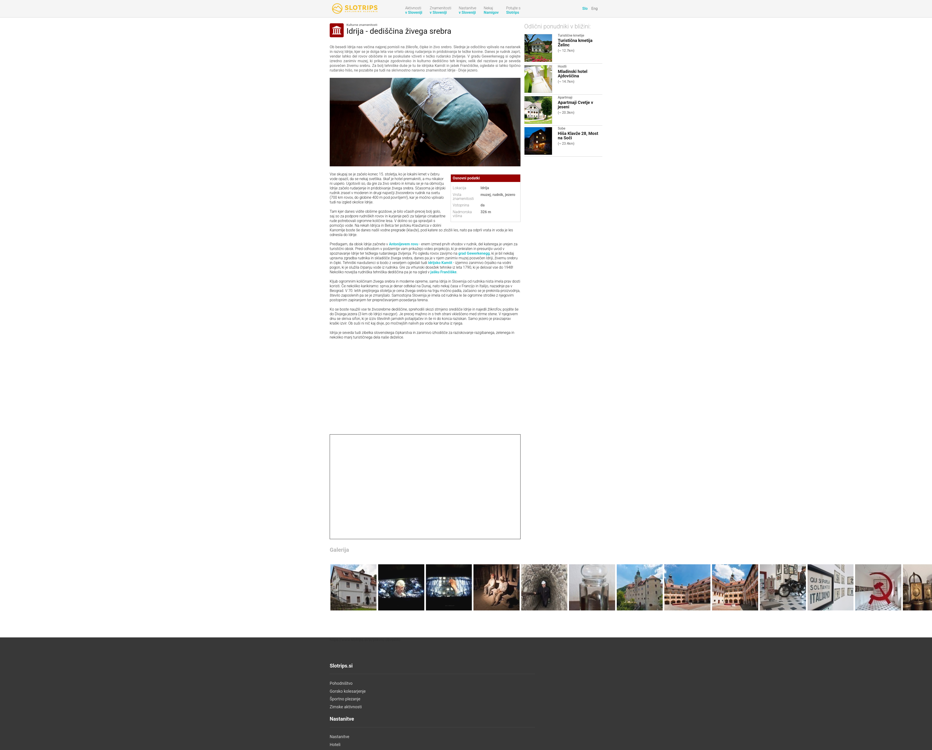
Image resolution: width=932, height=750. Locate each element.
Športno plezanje (345, 699)
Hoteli (426, 691)
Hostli (562, 66)
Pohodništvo (341, 683)
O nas (516, 683)
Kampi (426, 714)
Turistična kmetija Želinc (575, 42)
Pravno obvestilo (526, 691)
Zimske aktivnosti (346, 707)
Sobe (561, 128)
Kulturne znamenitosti (361, 25)
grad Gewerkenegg (474, 253)
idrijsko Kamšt (440, 262)
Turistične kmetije (571, 36)
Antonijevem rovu (403, 244)
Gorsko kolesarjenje (348, 691)
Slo (585, 8)
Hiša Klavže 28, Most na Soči (578, 135)
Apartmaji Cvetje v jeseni (575, 104)
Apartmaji (565, 97)
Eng (594, 8)
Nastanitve (430, 683)
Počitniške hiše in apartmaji (446, 699)
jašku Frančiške (443, 272)
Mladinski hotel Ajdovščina (572, 73)
